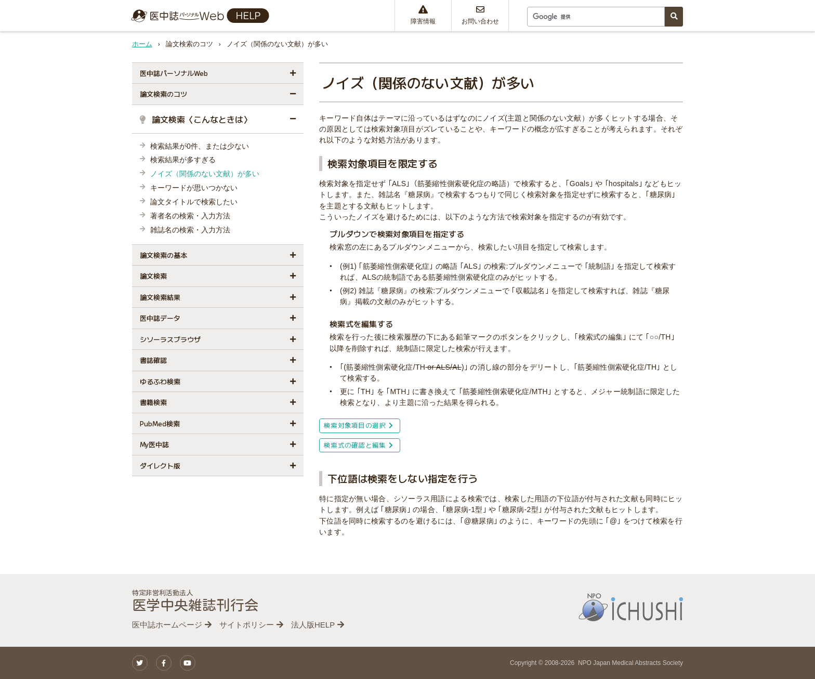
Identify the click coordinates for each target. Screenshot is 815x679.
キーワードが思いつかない (194, 188)
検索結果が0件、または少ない (199, 146)
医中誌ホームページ (167, 624)
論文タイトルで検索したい (194, 202)
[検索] (595, 17)
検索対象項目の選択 (358, 425)
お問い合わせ (480, 15)
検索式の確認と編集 (358, 445)
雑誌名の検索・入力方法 (190, 230)
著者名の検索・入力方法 (190, 216)
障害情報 (423, 15)
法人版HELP (313, 624)
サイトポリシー (246, 624)
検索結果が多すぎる (183, 159)
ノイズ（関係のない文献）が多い (204, 173)
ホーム (142, 44)
